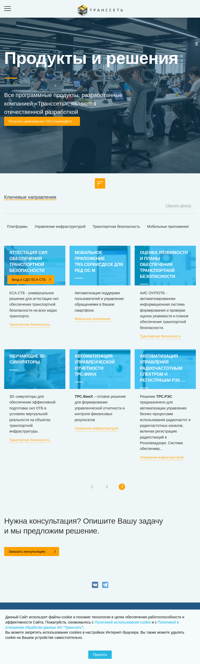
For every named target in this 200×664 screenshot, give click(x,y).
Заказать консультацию (27, 551)
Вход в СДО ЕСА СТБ (29, 280)
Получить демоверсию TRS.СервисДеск (40, 121)
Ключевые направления (30, 197)
